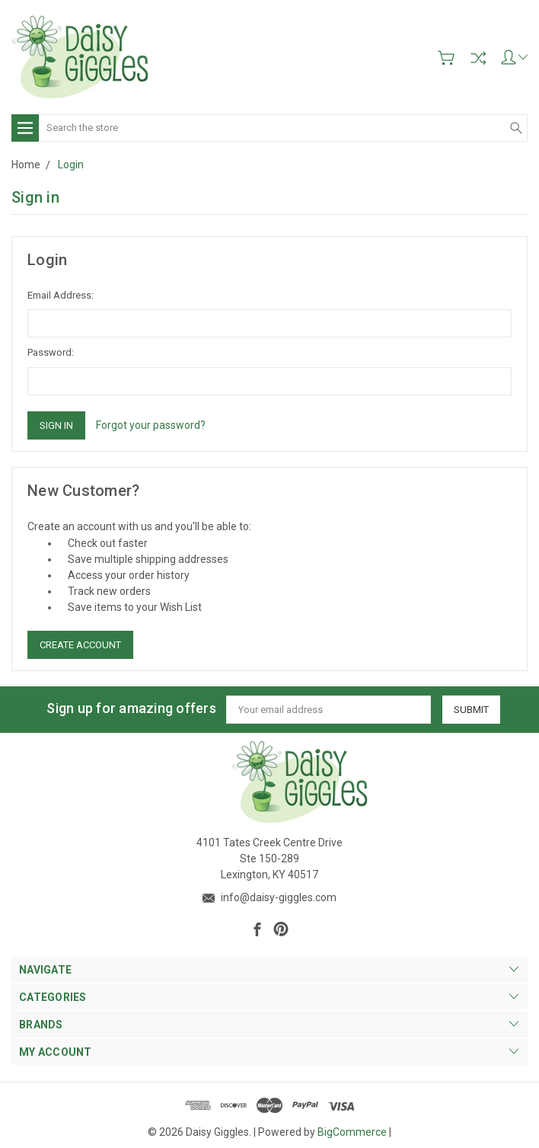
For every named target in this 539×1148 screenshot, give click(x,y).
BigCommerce (352, 1132)
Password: (50, 352)
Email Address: (60, 295)
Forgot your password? (151, 425)
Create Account (80, 645)
